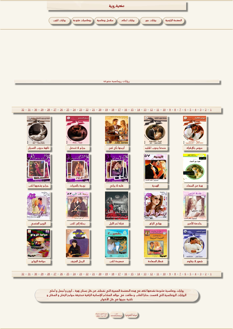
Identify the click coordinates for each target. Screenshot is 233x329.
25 (67, 109)
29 (42, 109)
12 (151, 109)
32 (22, 109)
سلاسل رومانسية (105, 20)
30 (35, 109)
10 (164, 109)
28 (48, 109)
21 (93, 109)
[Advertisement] (117, 54)
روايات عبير (150, 20)
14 (138, 109)
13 (145, 109)
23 (80, 109)
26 (61, 109)
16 (125, 109)
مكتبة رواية (116, 6)
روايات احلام (128, 20)
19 (106, 109)
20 (100, 109)
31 (29, 109)
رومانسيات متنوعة (82, 20)
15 (132, 109)
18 (112, 109)
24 (74, 109)
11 (157, 109)
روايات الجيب (59, 20)
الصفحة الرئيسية (173, 20)
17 (119, 109)
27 (55, 109)
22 (87, 109)
